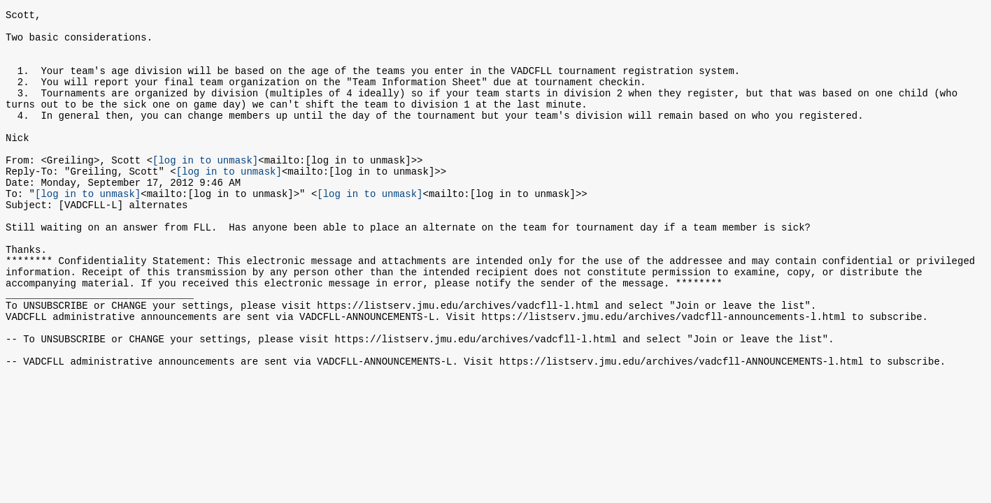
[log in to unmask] (205, 189)
